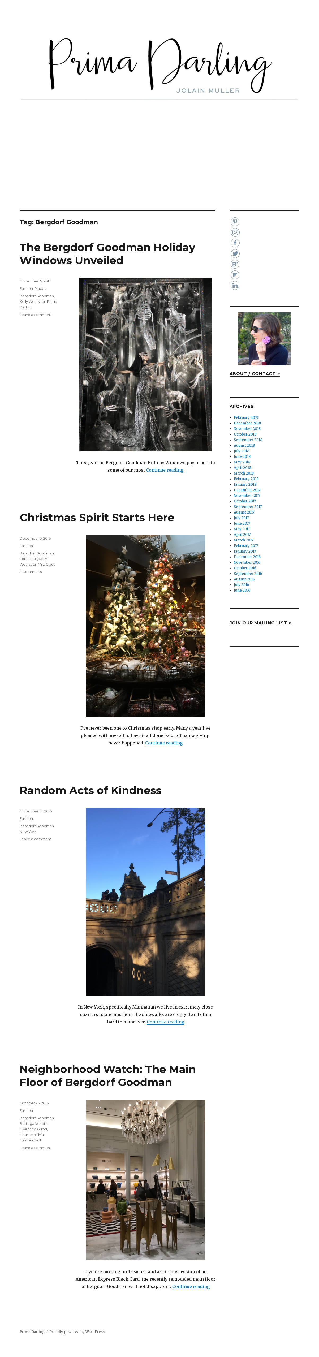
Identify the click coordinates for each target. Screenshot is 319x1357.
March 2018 (244, 473)
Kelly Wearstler (32, 301)
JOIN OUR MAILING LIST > (260, 623)
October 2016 (245, 568)
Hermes (26, 1134)
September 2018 (248, 440)
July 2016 (241, 585)
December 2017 (247, 490)
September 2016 (248, 573)
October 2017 (245, 501)
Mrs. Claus (46, 564)
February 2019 (246, 417)
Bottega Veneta (34, 1123)
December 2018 (247, 423)
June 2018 (242, 456)
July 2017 (241, 518)
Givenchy (28, 1129)
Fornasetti (28, 559)
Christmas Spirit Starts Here (97, 517)
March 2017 (243, 540)
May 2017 (242, 529)
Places (40, 288)
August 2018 (244, 445)
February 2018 (246, 479)
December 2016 (247, 557)
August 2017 (244, 512)
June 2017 (242, 523)
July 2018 (241, 451)
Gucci (42, 1129)
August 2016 (244, 579)
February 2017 (246, 546)
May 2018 (242, 462)
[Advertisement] (160, 170)
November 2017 (247, 495)
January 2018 (245, 484)
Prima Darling (32, 1332)
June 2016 (242, 590)
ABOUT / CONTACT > (255, 373)
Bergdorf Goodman (37, 296)
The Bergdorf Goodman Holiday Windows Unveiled (107, 254)
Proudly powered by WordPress (77, 1332)
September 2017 (248, 507)
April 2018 (242, 468)
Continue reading (164, 470)
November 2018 (247, 429)
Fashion (26, 288)
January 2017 (245, 551)
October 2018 (245, 434)
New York (28, 831)
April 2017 (242, 534)
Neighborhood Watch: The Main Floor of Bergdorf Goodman (108, 1076)
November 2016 (247, 562)
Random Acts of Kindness (91, 790)
